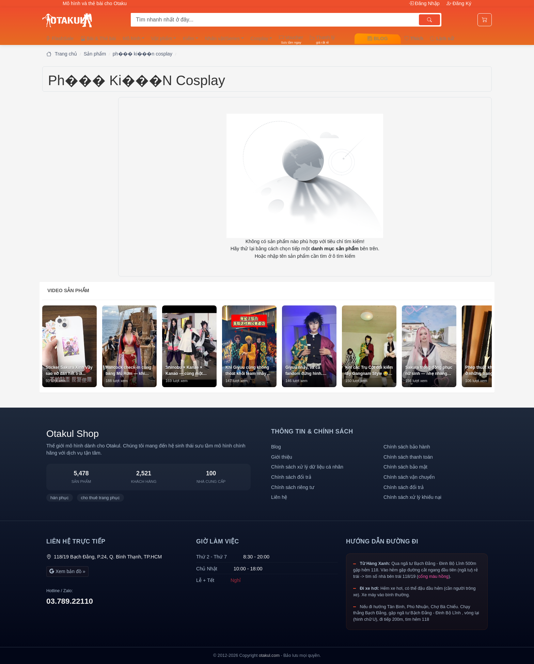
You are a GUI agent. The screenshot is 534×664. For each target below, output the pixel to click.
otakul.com (269, 655)
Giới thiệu (281, 457)
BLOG (377, 38)
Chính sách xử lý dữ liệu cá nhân (307, 467)
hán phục (59, 497)
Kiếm (188, 38)
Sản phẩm (95, 54)
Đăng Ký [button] (458, 3)
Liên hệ (279, 497)
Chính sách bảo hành (406, 446)
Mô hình (131, 38)
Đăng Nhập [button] (425, 3)
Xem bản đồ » (67, 571)
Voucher (291, 39)
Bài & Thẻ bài (98, 38)
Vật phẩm (161, 38)
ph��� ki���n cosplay (142, 54)
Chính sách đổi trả (291, 477)
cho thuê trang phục (100, 497)
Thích (413, 38)
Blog (276, 446)
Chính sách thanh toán (408, 457)
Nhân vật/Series (222, 38)
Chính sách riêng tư (292, 487)
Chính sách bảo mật (405, 467)
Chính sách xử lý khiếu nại (412, 497)
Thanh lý (322, 39)
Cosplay (259, 38)
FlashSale (60, 38)
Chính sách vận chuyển (409, 477)
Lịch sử (442, 38)
